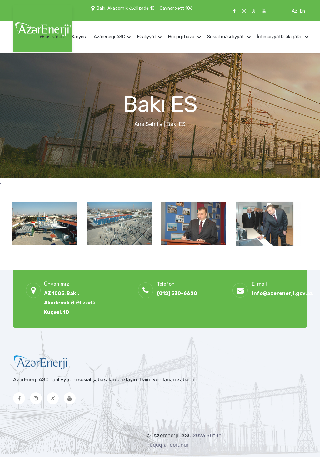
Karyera (80, 36)
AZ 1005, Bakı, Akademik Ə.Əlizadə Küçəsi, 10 (69, 302)
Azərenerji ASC (109, 36)
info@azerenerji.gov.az (282, 293)
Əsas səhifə (52, 36)
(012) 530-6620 (177, 293)
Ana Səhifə (148, 124)
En (302, 11)
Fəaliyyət (146, 36)
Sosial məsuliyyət (226, 36)
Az (294, 11)
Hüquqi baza (182, 36)
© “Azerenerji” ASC (170, 436)
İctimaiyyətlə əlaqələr (280, 36)
